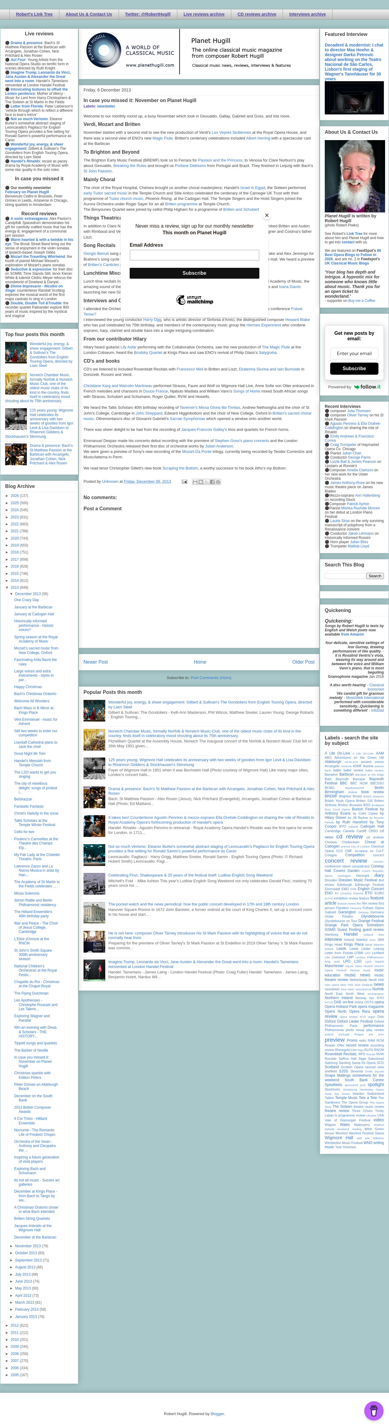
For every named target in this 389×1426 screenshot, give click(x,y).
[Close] (266, 215)
